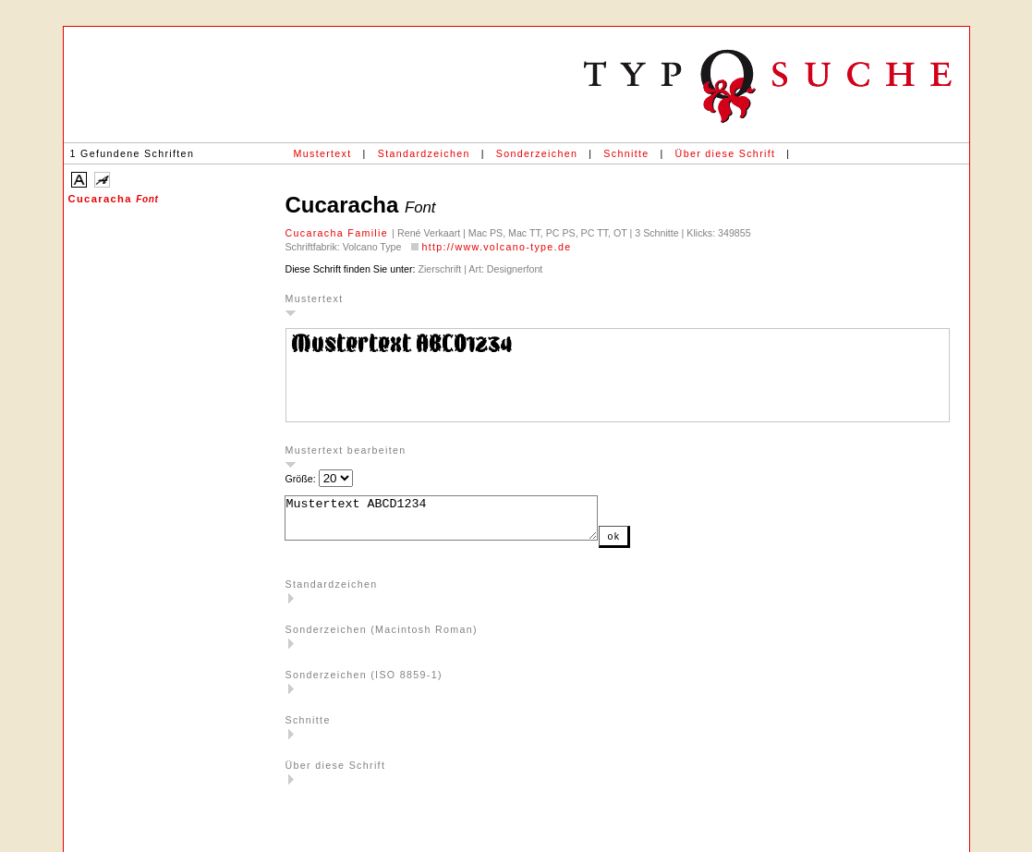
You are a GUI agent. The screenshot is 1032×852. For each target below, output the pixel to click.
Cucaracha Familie (339, 232)
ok (650, 544)
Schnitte (626, 153)
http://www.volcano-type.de (496, 246)
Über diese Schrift (725, 153)
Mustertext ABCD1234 (459, 522)
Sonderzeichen (536, 153)
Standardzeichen (424, 153)
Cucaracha (113, 198)
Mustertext (323, 153)
